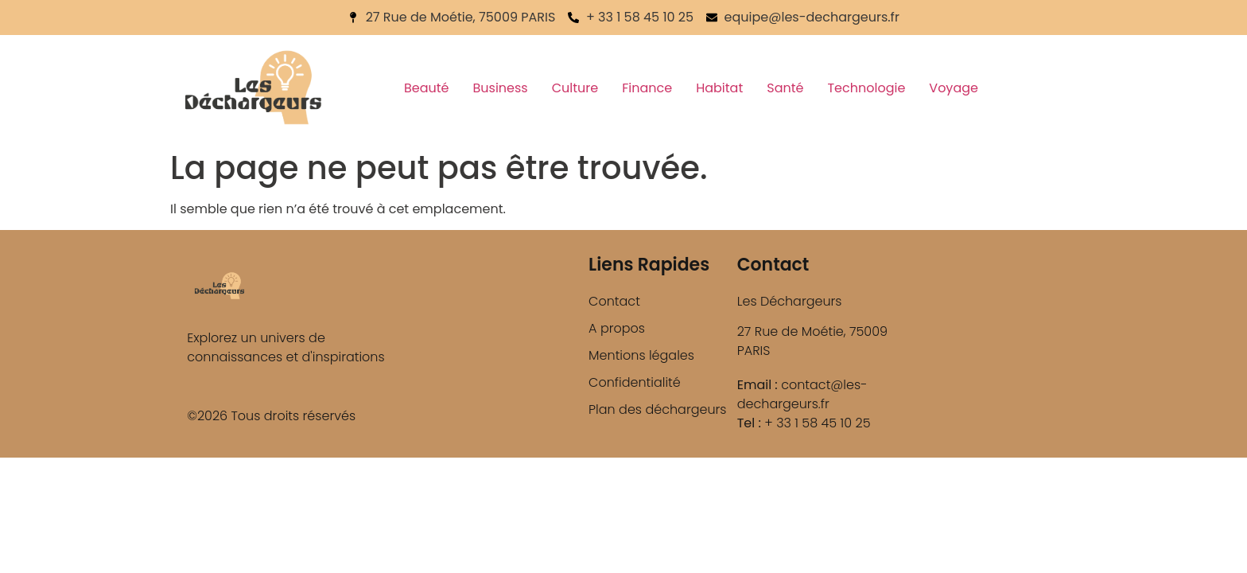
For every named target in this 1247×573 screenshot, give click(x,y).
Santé (785, 88)
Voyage (953, 88)
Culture (575, 88)
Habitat (719, 88)
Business (500, 88)
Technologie (866, 88)
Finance (647, 88)
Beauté (426, 88)
